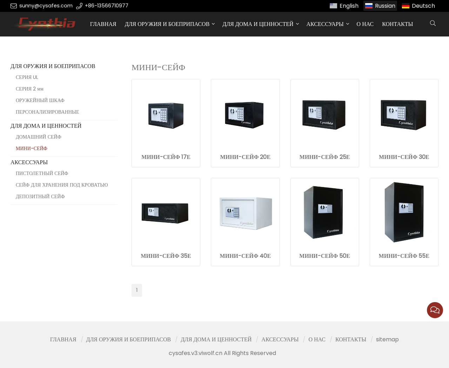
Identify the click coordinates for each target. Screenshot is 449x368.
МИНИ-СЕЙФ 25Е (325, 157)
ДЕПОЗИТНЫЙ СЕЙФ (40, 196)
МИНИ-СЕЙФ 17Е (165, 157)
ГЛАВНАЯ (103, 24)
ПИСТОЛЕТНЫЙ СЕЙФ (42, 173)
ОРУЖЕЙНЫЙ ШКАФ (40, 100)
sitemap (387, 339)
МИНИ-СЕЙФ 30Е (404, 157)
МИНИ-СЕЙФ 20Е (245, 157)
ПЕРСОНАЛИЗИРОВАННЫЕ (47, 111)
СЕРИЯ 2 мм (29, 88)
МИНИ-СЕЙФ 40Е (245, 256)
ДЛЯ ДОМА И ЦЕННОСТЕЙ (257, 24)
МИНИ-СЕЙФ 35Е (166, 256)
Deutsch (423, 6)
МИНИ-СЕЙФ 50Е (324, 256)
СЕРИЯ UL (27, 77)
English (349, 6)
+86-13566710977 (106, 5)
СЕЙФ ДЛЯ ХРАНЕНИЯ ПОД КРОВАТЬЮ (62, 184)
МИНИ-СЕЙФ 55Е (404, 256)
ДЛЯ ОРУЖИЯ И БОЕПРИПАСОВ (167, 24)
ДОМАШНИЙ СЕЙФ (38, 136)
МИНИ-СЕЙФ (31, 148)
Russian (385, 6)
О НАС (365, 24)
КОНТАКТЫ (397, 24)
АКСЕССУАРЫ (325, 24)
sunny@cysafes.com (46, 5)
